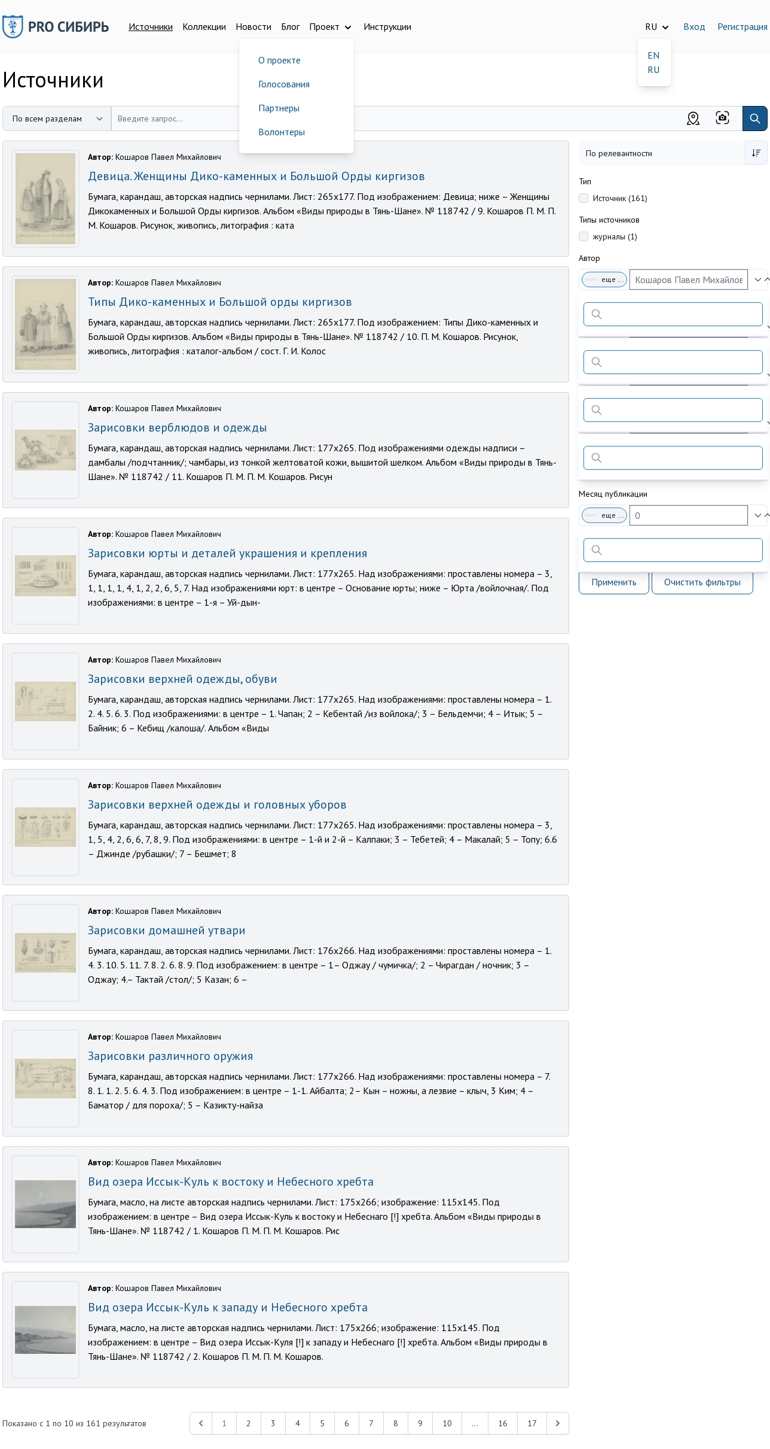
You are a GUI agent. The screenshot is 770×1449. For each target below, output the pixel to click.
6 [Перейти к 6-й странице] (346, 1423)
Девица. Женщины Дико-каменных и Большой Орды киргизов (256, 176)
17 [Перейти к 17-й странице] (532, 1423)
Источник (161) (620, 198)
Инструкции (387, 26)
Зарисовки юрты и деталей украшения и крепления (227, 553)
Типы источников (609, 219)
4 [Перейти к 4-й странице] (297, 1423)
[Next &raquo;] (557, 1423)
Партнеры (279, 108)
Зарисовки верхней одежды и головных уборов (217, 804)
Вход (694, 26)
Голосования (284, 84)
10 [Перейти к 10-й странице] (447, 1423)
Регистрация (742, 26)
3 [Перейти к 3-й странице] (273, 1423)
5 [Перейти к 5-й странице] (322, 1423)
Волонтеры (281, 132)
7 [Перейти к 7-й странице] (371, 1423)
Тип (585, 181)
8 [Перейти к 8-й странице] (395, 1423)
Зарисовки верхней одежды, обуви (182, 678)
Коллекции (204, 26)
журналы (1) (615, 236)
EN (653, 55)
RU (653, 69)
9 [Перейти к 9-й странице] (420, 1423)
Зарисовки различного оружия (170, 1056)
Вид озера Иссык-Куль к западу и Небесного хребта (228, 1307)
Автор (589, 258)
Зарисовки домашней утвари (167, 930)
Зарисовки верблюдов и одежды (177, 427)
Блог (290, 26)
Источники (151, 26)
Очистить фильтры (702, 582)
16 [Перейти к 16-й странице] (503, 1423)
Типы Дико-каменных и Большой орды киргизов (220, 301)
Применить (614, 582)
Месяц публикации (613, 493)
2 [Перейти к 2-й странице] (248, 1423)
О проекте (279, 60)
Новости (253, 26)
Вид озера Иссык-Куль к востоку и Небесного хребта (231, 1181)
